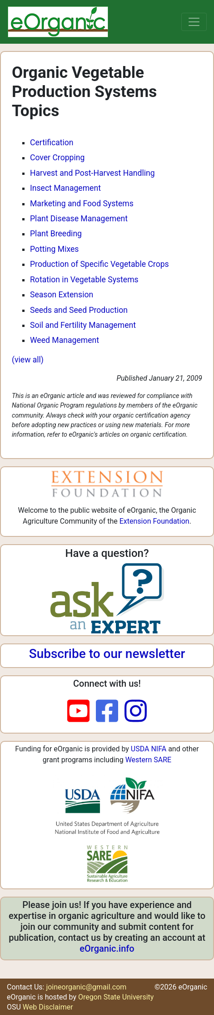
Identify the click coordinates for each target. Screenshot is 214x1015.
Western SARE (148, 759)
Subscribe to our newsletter (107, 653)
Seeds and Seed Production (79, 310)
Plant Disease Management (79, 218)
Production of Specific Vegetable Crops (99, 264)
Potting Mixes (54, 249)
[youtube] (81, 712)
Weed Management (64, 340)
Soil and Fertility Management (83, 325)
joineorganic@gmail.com (86, 987)
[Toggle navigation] (194, 22)
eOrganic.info (107, 948)
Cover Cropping (57, 157)
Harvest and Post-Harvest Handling (92, 173)
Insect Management (65, 188)
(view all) (28, 359)
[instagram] (135, 712)
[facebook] (110, 712)
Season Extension (61, 294)
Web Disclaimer (48, 1007)
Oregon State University (116, 997)
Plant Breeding (56, 233)
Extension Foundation (154, 521)
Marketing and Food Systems (82, 203)
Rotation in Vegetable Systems (84, 279)
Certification (52, 142)
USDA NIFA (148, 749)
